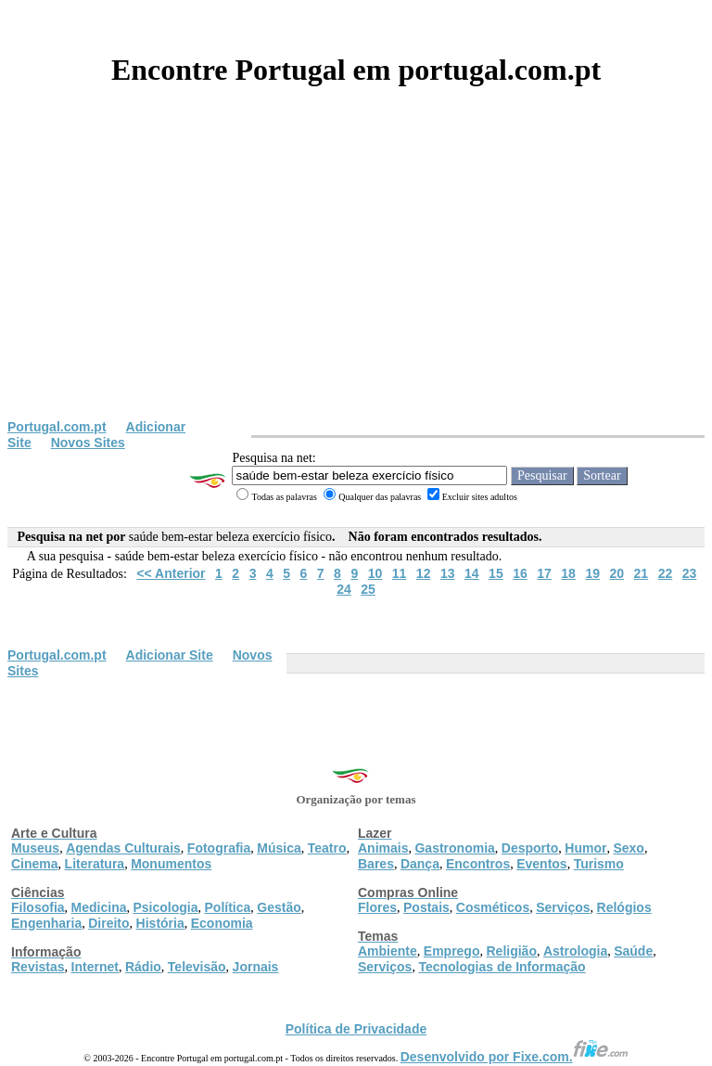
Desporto (530, 848)
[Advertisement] (356, 280)
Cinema (34, 863)
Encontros (478, 863)
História (160, 923)
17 (544, 573)
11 (399, 573)
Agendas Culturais (123, 848)
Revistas (38, 966)
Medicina (99, 907)
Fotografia (218, 848)
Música (278, 848)
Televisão (197, 966)
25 (368, 589)
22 (665, 573)
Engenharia (46, 923)
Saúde (633, 951)
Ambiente (387, 951)
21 (641, 573)
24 (344, 589)
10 (375, 573)
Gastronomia (454, 848)
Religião (511, 951)
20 (616, 573)
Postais (426, 907)
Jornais (256, 966)
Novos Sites (88, 442)
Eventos (541, 863)
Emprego (452, 951)
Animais (383, 848)
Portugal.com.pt (57, 426)
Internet (95, 966)
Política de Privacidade (356, 1028)
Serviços (563, 907)
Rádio (143, 966)
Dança (419, 863)
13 (447, 573)
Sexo (628, 848)
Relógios (624, 907)
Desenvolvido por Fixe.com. (514, 1056)
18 (568, 573)
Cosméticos (492, 907)
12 (423, 573)
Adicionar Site (169, 655)
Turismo (599, 863)
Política (228, 907)
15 (496, 573)
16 (520, 573)
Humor (585, 848)
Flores (377, 907)
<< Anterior (170, 573)
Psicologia (165, 907)
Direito (108, 923)
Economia (222, 923)
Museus (35, 848)
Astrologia (575, 951)
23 (689, 573)
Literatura (95, 863)
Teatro (327, 848)
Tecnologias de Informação (501, 966)
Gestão (278, 907)
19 (592, 573)
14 (471, 573)
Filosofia (38, 907)
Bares (376, 863)
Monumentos (171, 863)
